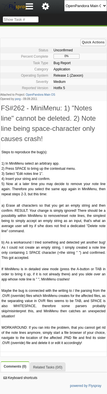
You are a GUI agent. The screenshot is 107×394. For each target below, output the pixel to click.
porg (18, 98)
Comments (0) (15, 366)
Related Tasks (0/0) (47, 367)
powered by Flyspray (85, 386)
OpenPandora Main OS (40, 94)
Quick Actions (93, 42)
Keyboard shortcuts (20, 378)
